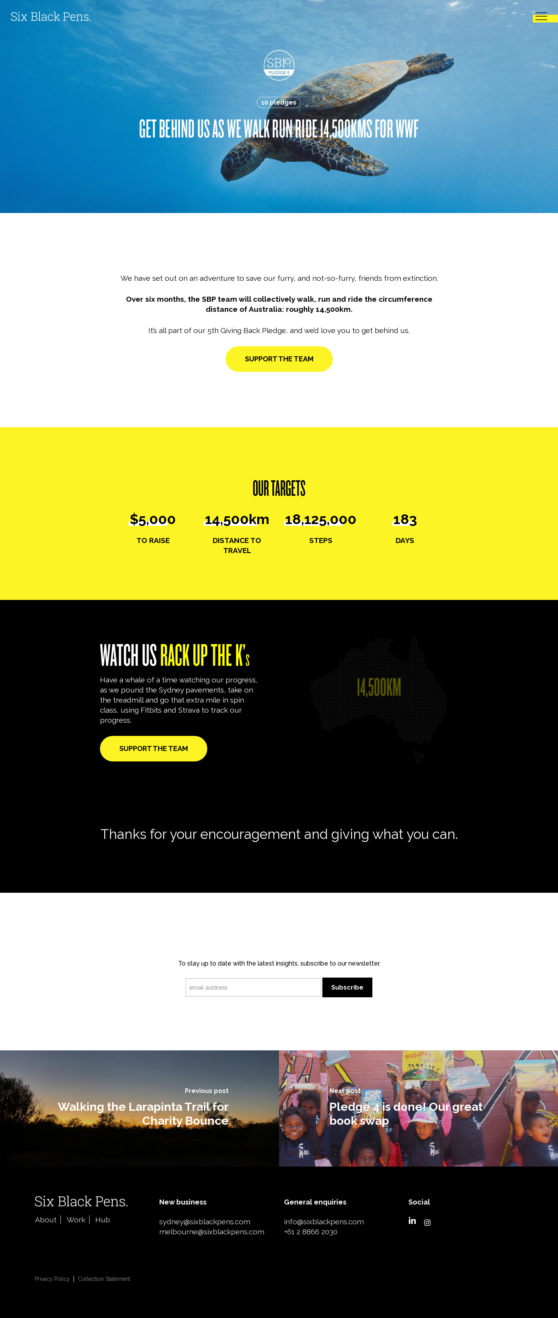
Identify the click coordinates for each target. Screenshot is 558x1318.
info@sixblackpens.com (324, 1221)
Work (76, 1219)
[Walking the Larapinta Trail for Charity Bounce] (139, 1108)
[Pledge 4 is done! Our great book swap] (418, 1108)
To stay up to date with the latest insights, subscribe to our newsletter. (279, 963)
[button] (541, 16)
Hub (102, 1219)
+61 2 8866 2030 (311, 1231)
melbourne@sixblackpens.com (211, 1231)
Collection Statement (104, 1279)
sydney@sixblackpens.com (204, 1221)
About (46, 1219)
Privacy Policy (52, 1279)
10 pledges (278, 102)
